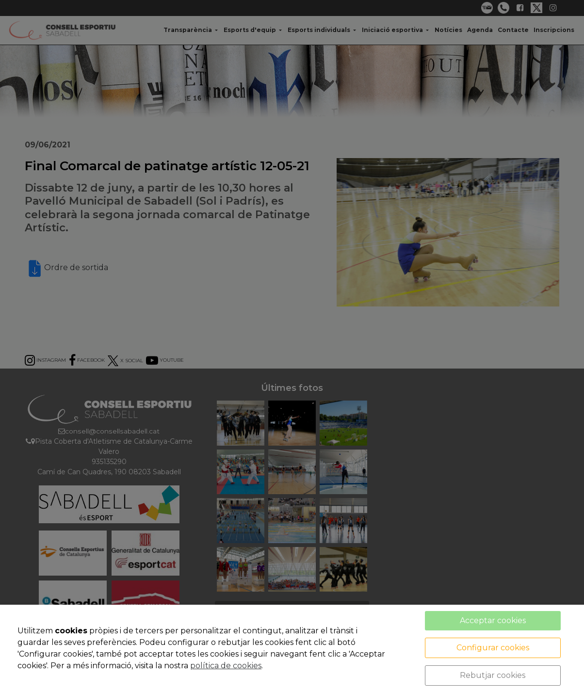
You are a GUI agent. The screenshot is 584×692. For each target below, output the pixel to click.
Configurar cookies (492, 647)
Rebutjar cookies (492, 675)
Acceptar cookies (493, 620)
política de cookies (225, 665)
